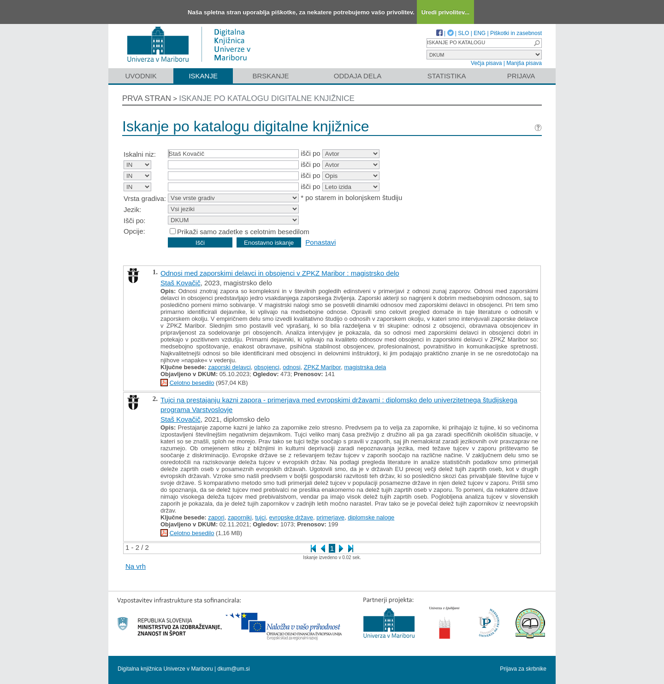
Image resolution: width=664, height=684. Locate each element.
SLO (463, 33)
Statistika (446, 76)
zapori (216, 517)
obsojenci (266, 367)
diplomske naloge (371, 517)
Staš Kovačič (180, 283)
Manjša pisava (524, 63)
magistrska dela (365, 367)
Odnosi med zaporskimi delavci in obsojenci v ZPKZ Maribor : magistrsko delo (279, 273)
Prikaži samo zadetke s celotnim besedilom (243, 232)
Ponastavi (320, 242)
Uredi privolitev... (445, 12)
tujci (260, 517)
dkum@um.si (234, 669)
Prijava (521, 76)
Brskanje (270, 76)
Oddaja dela (357, 76)
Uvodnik (140, 76)
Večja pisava (486, 63)
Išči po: (135, 220)
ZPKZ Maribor (322, 367)
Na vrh (135, 566)
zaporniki (240, 517)
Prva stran (146, 98)
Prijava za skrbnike (523, 669)
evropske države (291, 517)
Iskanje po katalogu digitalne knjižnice (267, 98)
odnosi (291, 367)
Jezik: (132, 209)
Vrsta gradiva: (145, 198)
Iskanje (203, 76)
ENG (480, 33)
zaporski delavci (229, 367)
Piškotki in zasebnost (516, 33)
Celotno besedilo (192, 382)
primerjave (330, 517)
